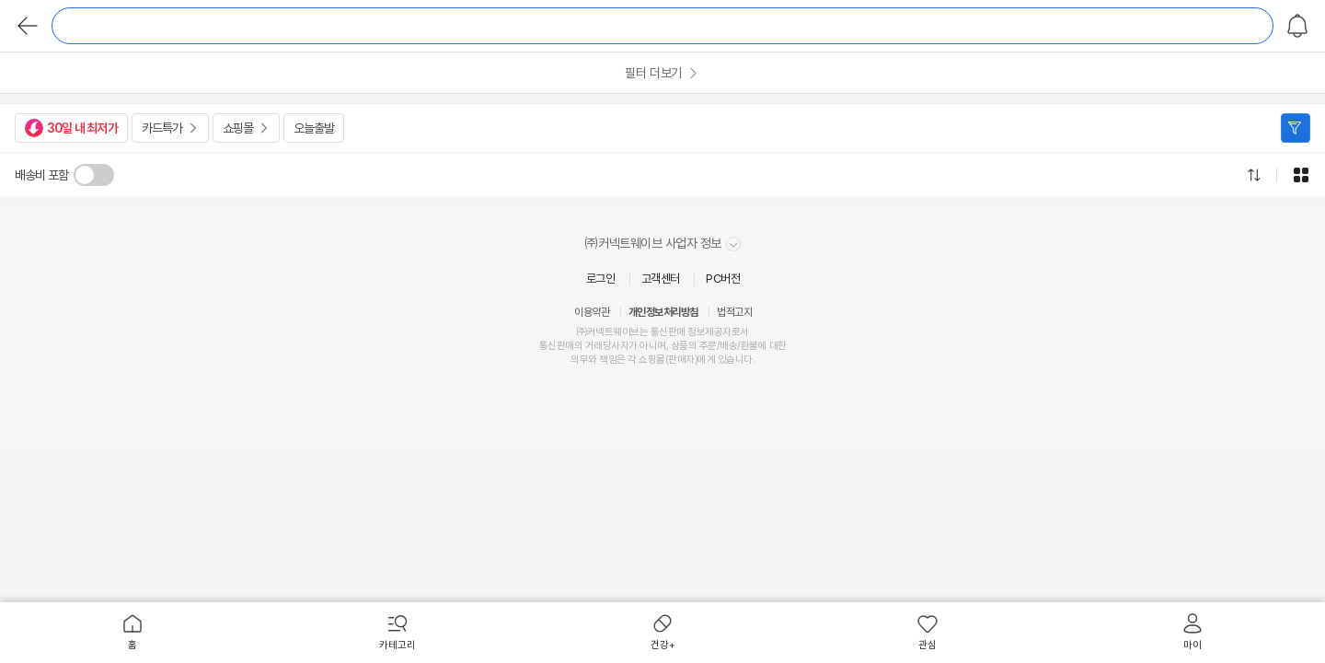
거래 (594, 346)
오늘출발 (314, 128)
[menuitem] (132, 632)
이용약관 (591, 312)
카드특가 (162, 128)
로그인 (601, 278)
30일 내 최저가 (71, 128)
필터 (1295, 128)
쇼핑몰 (238, 128)
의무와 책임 (593, 360)
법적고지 (734, 312)
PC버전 (723, 278)
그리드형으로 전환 (1301, 175)
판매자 (681, 360)
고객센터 (660, 278)
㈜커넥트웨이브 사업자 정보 (663, 243)
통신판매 (556, 346)
